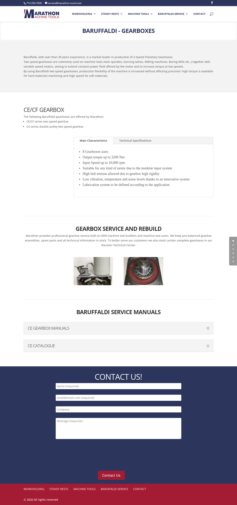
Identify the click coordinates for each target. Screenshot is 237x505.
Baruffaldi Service (171, 14)
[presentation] (85, 457)
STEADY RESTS (110, 14)
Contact (199, 14)
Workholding (82, 14)
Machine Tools (138, 14)
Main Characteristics (93, 140)
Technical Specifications (135, 140)
